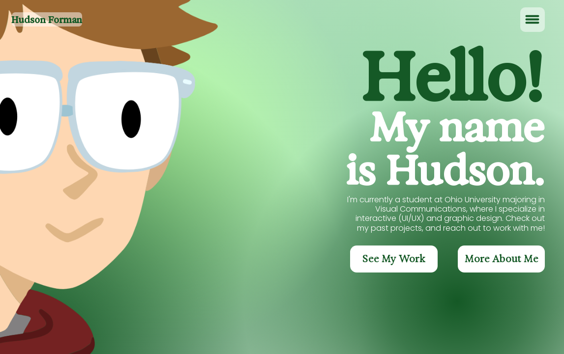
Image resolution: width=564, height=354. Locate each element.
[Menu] (532, 19)
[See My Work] (393, 258)
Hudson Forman (46, 19)
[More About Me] (501, 258)
